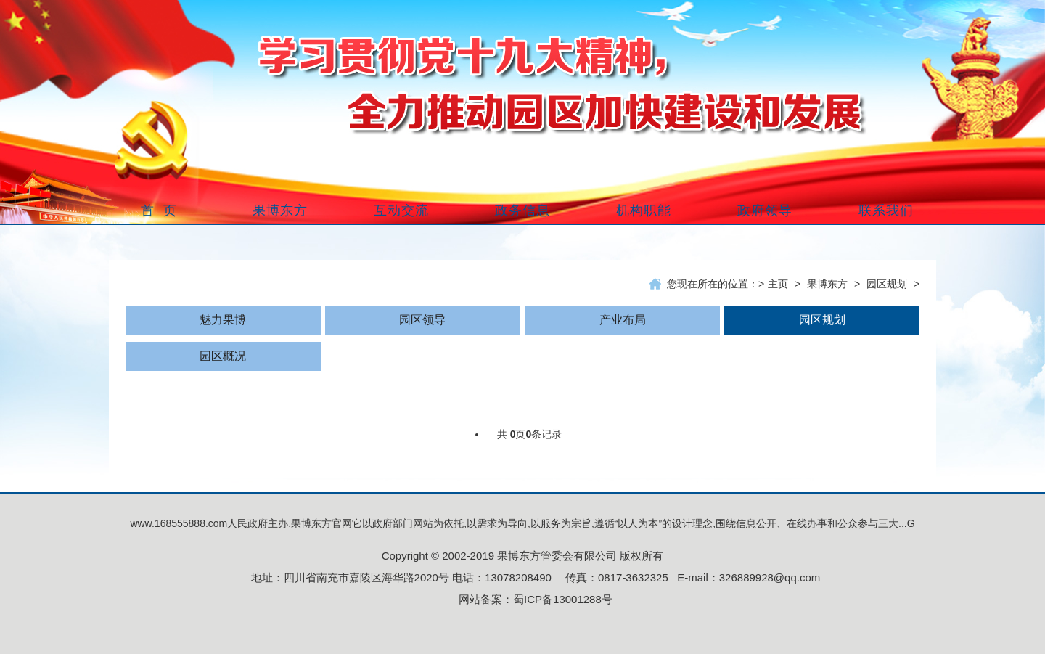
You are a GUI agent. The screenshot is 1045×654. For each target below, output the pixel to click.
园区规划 (886, 284)
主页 (778, 284)
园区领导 (422, 320)
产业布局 (622, 320)
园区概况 (223, 356)
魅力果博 (223, 320)
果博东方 (827, 284)
